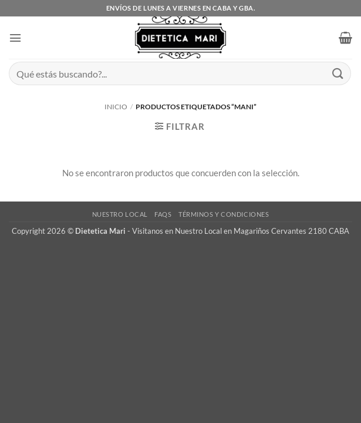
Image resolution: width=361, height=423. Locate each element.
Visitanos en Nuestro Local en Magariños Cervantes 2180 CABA (240, 231)
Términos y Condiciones (223, 214)
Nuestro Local (120, 214)
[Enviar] (338, 73)
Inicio (115, 106)
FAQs (162, 214)
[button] (15, 38)
